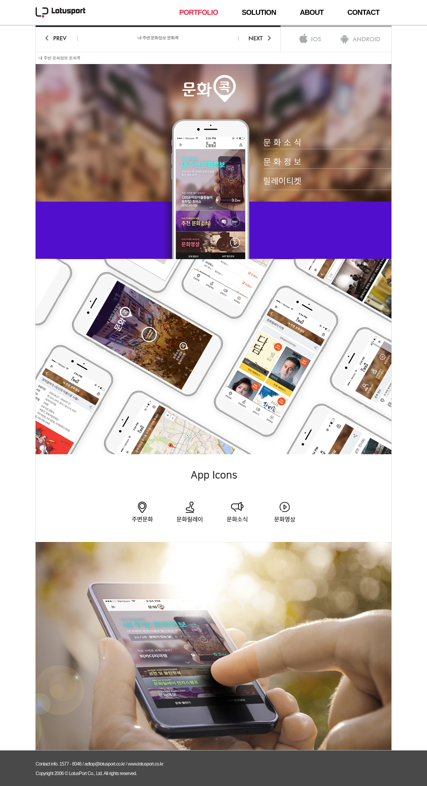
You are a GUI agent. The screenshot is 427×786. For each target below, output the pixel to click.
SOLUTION (259, 12)
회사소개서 (381, 217)
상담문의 (381, 192)
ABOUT (312, 12)
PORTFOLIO (198, 12)
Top (411, 206)
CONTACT (363, 12)
